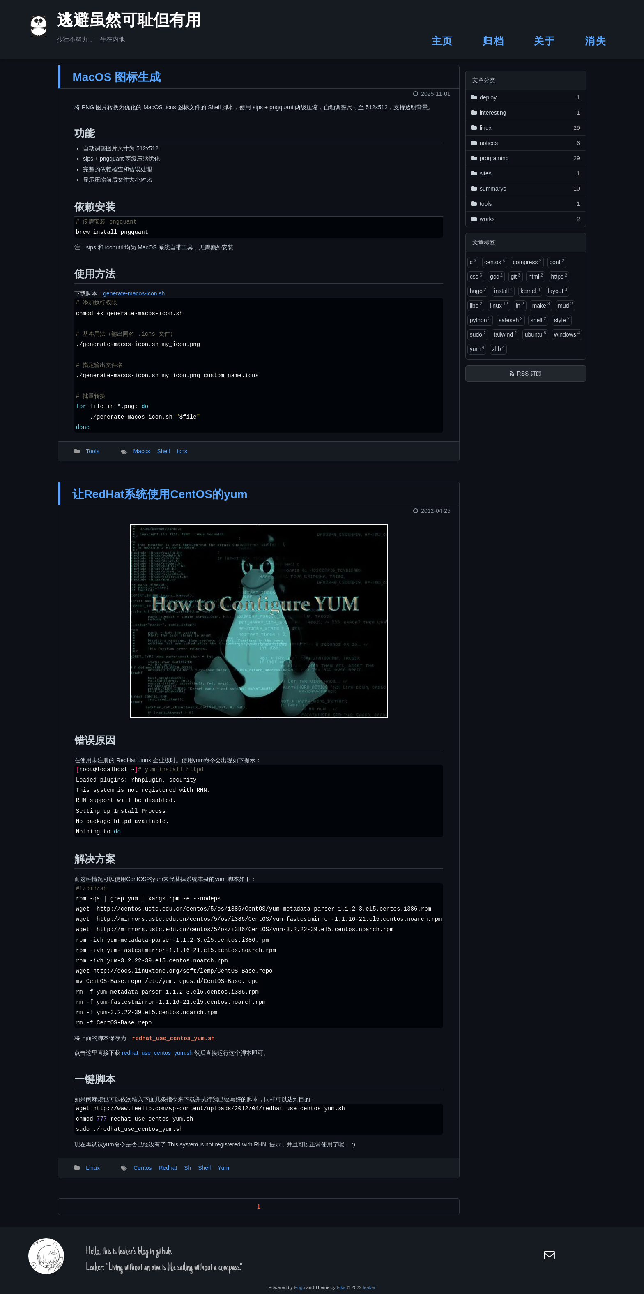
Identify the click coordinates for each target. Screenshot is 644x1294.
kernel (530, 290)
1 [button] (258, 1212)
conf (557, 261)
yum (477, 348)
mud (565, 305)
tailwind (505, 334)
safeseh (510, 319)
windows (567, 334)
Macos (141, 457)
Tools (92, 457)
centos (494, 261)
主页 (442, 40)
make (541, 305)
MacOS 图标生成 (116, 82)
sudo (478, 334)
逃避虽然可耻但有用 (119, 22)
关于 (545, 40)
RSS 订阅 (529, 373)
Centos (142, 1173)
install (503, 290)
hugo (478, 290)
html (536, 276)
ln (520, 305)
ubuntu (535, 334)
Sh (187, 1173)
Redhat (168, 1173)
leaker (369, 1287)
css (476, 276)
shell (538, 319)
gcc (496, 276)
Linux (92, 1173)
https (559, 276)
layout (557, 290)
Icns (182, 457)
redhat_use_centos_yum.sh (157, 1058)
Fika (341, 1287)
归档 (493, 40)
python (480, 319)
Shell (163, 457)
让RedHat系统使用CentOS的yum (159, 500)
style (562, 319)
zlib (498, 348)
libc (476, 305)
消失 (596, 40)
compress (527, 261)
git (515, 276)
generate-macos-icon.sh (134, 299)
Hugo (299, 1287)
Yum (223, 1173)
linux (499, 305)
